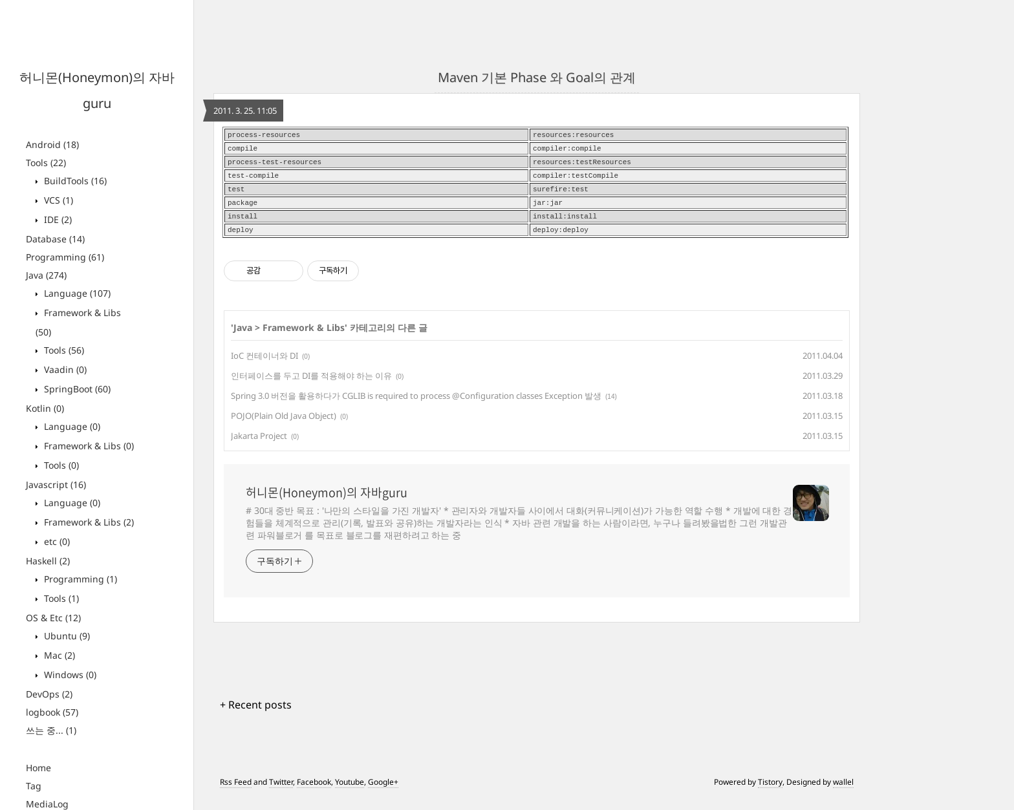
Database (55, 239)
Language (76, 293)
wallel (843, 792)
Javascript (56, 484)
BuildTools (74, 181)
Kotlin (45, 408)
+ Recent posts (256, 715)
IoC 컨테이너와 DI (264, 366)
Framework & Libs (87, 446)
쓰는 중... (51, 730)
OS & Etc (53, 618)
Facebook (314, 792)
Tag (33, 786)
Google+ (383, 792)
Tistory (770, 792)
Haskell (48, 561)
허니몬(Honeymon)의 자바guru (326, 503)
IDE (56, 219)
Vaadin (64, 369)
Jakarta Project (259, 446)
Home (38, 768)
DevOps (49, 694)
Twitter (281, 792)
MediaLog (47, 804)
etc (55, 541)
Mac (58, 655)
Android (52, 144)
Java (46, 275)
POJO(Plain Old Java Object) (283, 426)
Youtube (349, 792)
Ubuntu (65, 636)
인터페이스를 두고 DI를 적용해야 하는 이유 (311, 386)
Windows (68, 674)
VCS (57, 200)
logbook (52, 712)
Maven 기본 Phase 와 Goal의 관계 (537, 77)
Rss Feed (236, 792)
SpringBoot (76, 389)
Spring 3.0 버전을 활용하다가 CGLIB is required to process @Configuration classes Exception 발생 (416, 406)
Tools (46, 162)
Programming (65, 257)
